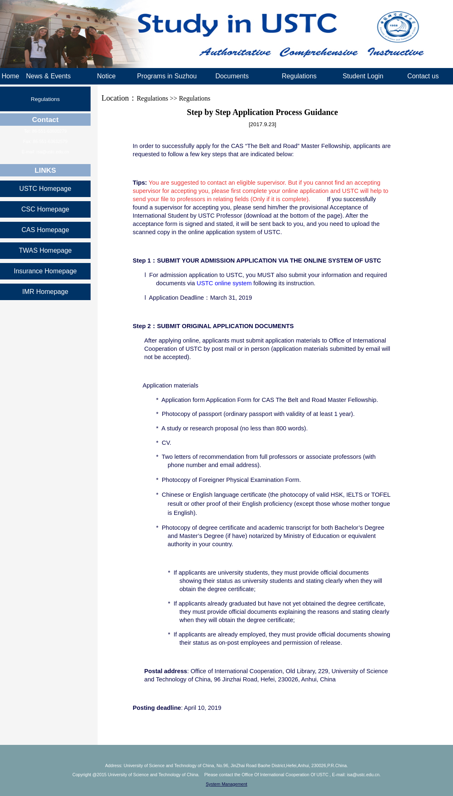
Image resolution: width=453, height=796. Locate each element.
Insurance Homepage (45, 271)
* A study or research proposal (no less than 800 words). (232, 428)
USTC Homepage (45, 188)
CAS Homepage (45, 229)
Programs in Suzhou (167, 76)
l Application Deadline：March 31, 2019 (198, 297)
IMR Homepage (45, 291)
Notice (106, 76)
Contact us (423, 76)
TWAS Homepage (45, 250)
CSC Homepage (45, 209)
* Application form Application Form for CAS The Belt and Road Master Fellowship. (267, 400)
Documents (232, 76)
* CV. (163, 442)
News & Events (48, 76)
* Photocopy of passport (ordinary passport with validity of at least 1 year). (255, 414)
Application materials (170, 385)
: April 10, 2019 (178, 707)
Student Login (363, 76)
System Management (227, 784)
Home (10, 76)
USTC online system (224, 283)
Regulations (299, 76)
